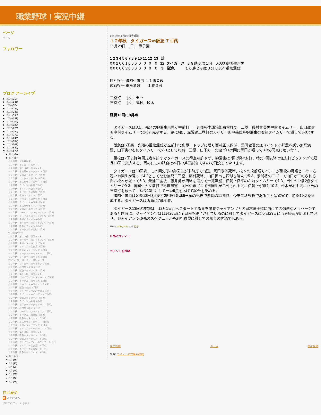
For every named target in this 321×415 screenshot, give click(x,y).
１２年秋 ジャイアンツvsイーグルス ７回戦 (31, 212)
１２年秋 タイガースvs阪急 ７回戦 (26, 192)
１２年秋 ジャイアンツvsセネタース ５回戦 (31, 342)
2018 (9, 124)
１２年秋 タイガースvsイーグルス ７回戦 (30, 294)
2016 (9, 131)
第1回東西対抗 (15, 233)
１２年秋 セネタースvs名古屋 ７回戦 (27, 199)
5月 (11, 374)
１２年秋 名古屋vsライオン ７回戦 (26, 205)
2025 (9, 101)
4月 (11, 378)
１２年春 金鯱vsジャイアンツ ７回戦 (27, 325)
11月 (11, 158)
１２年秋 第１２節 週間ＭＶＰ (25, 236)
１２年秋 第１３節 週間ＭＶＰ (25, 168)
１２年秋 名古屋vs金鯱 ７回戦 (24, 267)
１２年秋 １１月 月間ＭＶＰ (24, 164)
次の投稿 (115, 346)
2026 (9, 98)
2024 (9, 105)
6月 (11, 370)
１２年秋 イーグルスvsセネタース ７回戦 (30, 253)
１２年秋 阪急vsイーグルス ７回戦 (26, 270)
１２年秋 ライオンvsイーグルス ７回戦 (29, 328)
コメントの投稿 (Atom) (130, 354)
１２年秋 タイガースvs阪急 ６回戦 (26, 202)
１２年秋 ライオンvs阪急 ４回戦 (25, 301)
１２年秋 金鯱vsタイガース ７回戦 (26, 243)
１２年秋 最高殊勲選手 (20, 161)
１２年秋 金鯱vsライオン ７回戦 (25, 195)
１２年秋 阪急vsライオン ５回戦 (25, 226)
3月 (11, 381)
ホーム (214, 346)
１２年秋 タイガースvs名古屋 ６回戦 (27, 256)
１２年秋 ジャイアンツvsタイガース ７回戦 (31, 277)
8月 (11, 363)
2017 (9, 128)
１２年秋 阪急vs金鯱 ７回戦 (23, 287)
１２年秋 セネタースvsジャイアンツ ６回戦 (31, 239)
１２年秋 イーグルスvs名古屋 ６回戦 (27, 280)
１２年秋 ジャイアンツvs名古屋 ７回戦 (28, 291)
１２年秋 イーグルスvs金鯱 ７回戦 (26, 229)
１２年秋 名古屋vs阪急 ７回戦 (24, 308)
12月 (11, 154)
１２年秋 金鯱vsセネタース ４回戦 (26, 297)
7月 (11, 367)
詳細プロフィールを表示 (16, 403)
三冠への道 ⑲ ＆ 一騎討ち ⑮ (26, 260)
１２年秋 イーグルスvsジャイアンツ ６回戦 (31, 216)
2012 (9, 144)
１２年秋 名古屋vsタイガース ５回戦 (28, 321)
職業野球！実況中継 (50, 16)
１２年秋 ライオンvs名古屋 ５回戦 (27, 345)
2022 (9, 111)
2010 (9, 150)
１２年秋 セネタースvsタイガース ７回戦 (30, 304)
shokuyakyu (13, 397)
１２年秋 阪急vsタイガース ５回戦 (27, 335)
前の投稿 (313, 346)
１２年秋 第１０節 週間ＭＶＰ (25, 332)
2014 (9, 138)
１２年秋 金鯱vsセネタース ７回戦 (26, 175)
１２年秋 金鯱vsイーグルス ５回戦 (27, 338)
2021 (9, 115)
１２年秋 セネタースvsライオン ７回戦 (28, 284)
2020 (9, 118)
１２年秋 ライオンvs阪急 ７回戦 (25, 185)
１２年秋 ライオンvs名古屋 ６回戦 (26, 246)
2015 (9, 134)
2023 (9, 108)
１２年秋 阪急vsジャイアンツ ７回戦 (27, 250)
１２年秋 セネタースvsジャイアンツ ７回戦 (31, 222)
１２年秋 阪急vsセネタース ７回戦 (27, 318)
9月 (11, 359)
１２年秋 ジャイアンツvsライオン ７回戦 (30, 311)
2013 (9, 141)
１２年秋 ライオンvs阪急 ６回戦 (25, 188)
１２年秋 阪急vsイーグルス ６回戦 (27, 352)
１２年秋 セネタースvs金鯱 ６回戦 (26, 178)
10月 (11, 356)
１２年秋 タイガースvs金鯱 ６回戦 (27, 349)
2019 (9, 121)
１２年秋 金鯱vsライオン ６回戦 (25, 219)
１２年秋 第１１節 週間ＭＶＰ (25, 274)
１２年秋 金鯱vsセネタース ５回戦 (26, 209)
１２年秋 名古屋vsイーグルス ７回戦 (27, 171)
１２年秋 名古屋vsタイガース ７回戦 (27, 181)
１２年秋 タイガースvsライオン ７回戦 (28, 263)
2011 (9, 147)
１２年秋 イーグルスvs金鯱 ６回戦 (26, 315)
